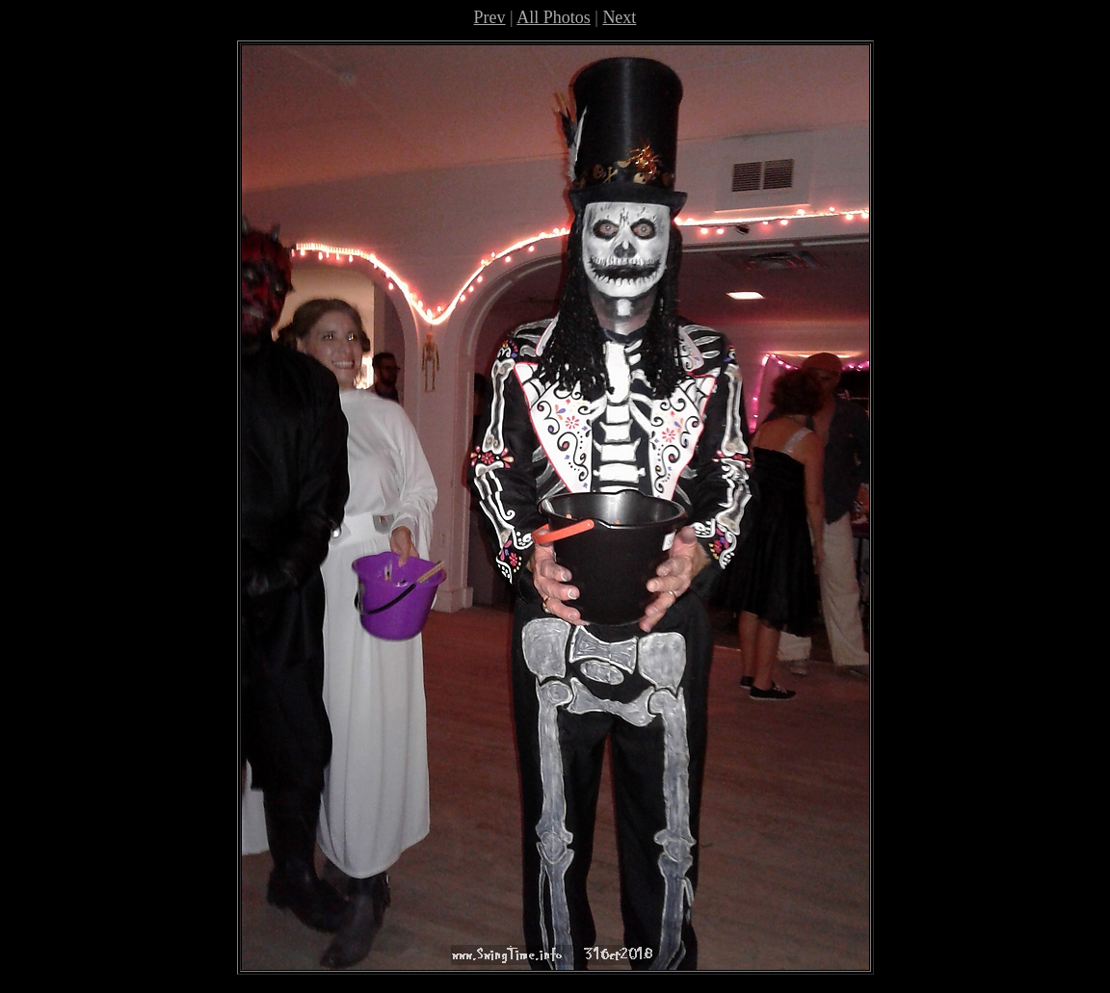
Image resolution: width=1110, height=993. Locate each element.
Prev (490, 17)
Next (619, 17)
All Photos (553, 17)
